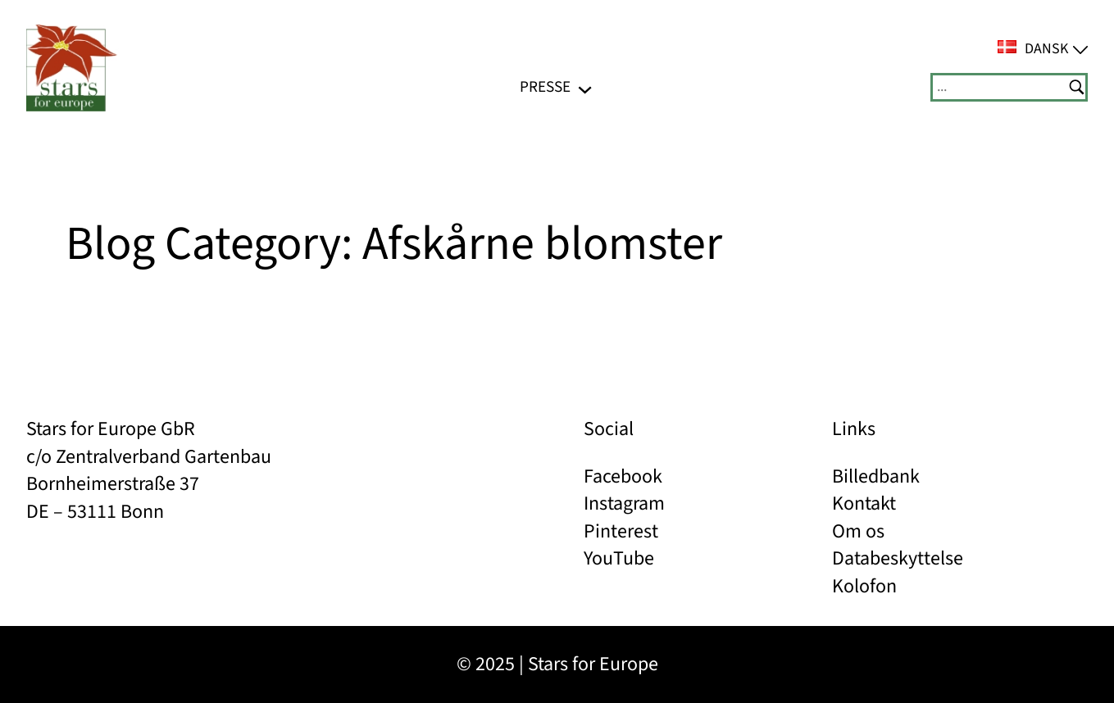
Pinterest (621, 531)
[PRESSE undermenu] (585, 87)
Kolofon (864, 586)
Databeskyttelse (897, 558)
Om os (858, 531)
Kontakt (864, 503)
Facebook (623, 476)
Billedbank (876, 476)
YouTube (619, 558)
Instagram (624, 503)
